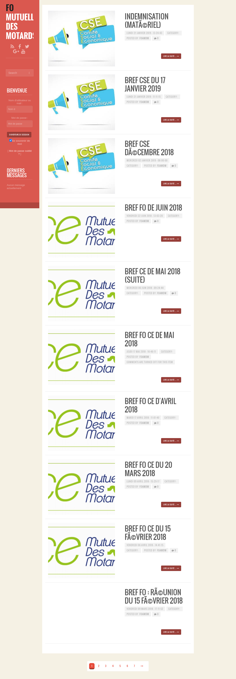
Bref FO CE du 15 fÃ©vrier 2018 (148, 532)
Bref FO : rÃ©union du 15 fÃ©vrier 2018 (154, 596)
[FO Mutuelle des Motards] (21, 21)
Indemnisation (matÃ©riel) (146, 20)
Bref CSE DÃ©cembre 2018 (149, 148)
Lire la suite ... (171, 56)
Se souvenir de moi (19, 142)
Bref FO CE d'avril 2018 (150, 405)
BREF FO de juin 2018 (153, 207)
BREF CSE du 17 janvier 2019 (145, 84)
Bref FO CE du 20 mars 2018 (148, 468)
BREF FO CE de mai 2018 (149, 339)
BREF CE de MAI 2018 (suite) (152, 275)
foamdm (144, 38)
